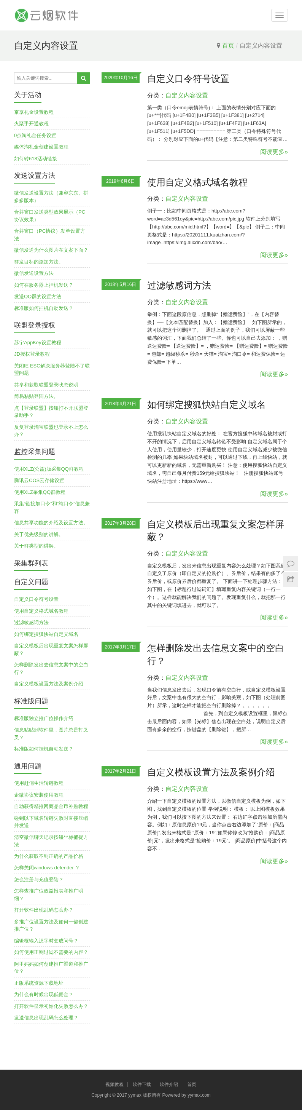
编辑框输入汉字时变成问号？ (46, 941)
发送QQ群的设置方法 (37, 296)
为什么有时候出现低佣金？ (43, 994)
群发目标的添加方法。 (39, 262)
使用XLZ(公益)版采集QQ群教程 (49, 469)
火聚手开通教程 (31, 123)
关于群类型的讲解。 (36, 546)
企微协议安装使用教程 (39, 795)
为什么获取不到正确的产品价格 (48, 856)
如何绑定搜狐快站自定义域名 (206, 404)
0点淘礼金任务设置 (35, 135)
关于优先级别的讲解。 (39, 534)
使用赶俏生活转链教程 (39, 783)
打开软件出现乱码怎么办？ (43, 910)
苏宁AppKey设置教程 (37, 342)
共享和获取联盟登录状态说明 (46, 385)
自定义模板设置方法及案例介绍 (211, 772)
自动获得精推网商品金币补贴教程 (51, 806)
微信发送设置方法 (34, 273)
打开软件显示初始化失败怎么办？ (51, 1006)
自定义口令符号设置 (188, 78)
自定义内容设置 (186, 95)
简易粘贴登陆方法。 (36, 396)
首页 (228, 45)
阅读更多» (274, 152)
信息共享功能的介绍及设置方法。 (51, 522)
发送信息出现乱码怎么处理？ (46, 1018)
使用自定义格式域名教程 (197, 182)
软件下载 (142, 1084)
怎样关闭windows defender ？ (47, 867)
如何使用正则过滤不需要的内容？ (51, 952)
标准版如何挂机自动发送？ (43, 308)
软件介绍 (169, 1084)
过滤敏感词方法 (179, 285)
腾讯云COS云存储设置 (39, 480)
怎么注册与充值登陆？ (39, 879)
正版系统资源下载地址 (39, 983)
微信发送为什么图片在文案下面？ (51, 250)
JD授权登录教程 (32, 354)
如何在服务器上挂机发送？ (43, 285)
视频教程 (114, 1084)
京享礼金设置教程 (34, 112)
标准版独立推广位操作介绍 (43, 718)
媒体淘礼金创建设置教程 (41, 147)
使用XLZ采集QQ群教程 (39, 492)
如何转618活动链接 (35, 158)
